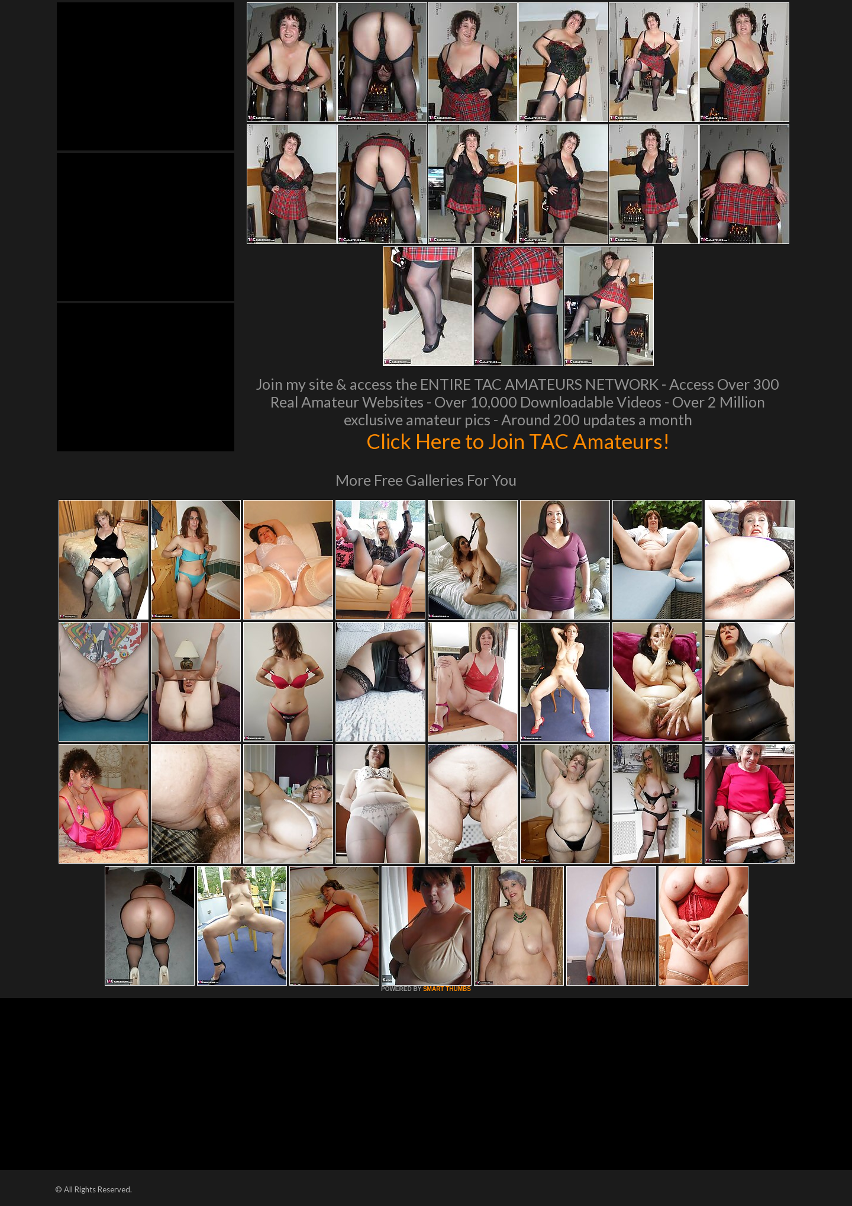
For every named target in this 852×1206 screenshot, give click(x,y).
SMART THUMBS (447, 989)
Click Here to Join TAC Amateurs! (518, 440)
